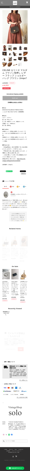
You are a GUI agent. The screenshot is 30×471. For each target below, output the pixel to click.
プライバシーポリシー (16, 450)
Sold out (15, 98)
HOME (5, 449)
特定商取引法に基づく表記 (13, 452)
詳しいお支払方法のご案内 (22, 397)
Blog (16, 449)
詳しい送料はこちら (23, 380)
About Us (11, 449)
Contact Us (21, 449)
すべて (5, 186)
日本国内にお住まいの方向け (15, 102)
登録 (20, 349)
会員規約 (8, 450)
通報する (23, 173)
